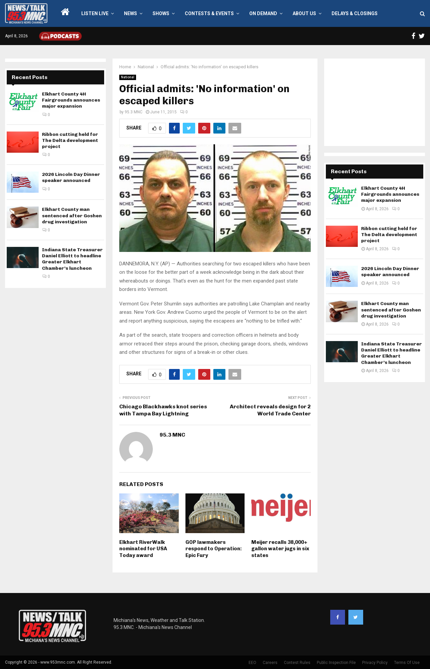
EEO (252, 662)
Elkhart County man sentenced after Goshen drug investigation (72, 215)
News (130, 13)
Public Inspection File (336, 662)
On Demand (263, 13)
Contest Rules (297, 662)
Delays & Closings (355, 13)
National (127, 77)
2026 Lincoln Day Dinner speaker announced (71, 177)
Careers (270, 662)
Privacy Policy (375, 662)
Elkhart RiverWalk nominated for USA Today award (143, 548)
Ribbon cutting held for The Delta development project (70, 140)
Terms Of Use (407, 662)
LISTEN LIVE (95, 13)
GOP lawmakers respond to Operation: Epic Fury (213, 548)
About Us (304, 13)
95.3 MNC (133, 112)
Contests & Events (209, 13)
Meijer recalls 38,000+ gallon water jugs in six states (280, 548)
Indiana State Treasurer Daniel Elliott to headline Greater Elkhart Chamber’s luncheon (72, 259)
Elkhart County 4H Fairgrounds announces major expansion (71, 100)
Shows (161, 13)
